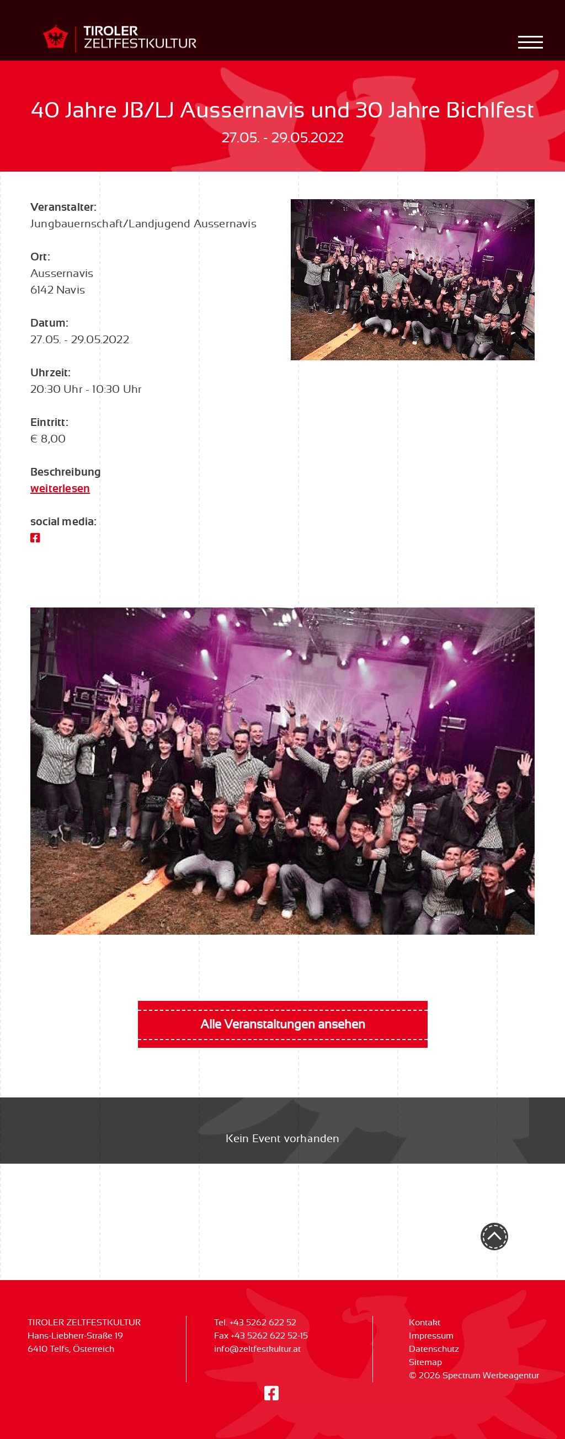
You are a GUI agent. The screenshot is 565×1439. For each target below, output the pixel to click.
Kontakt (424, 1322)
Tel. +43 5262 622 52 (255, 1322)
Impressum (431, 1335)
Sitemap (425, 1362)
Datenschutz (434, 1349)
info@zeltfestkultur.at (257, 1349)
